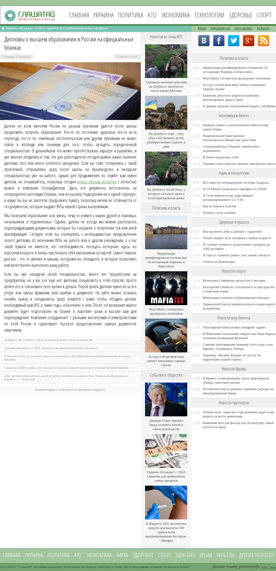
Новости (24, 56)
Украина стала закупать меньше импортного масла (239, 164)
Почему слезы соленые (219, 213)
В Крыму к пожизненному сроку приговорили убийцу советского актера (236, 380)
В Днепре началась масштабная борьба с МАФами (239, 106)
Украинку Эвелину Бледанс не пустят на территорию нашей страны (232, 357)
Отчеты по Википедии (219, 262)
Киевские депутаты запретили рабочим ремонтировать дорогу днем (231, 98)
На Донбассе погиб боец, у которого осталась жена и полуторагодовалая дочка (166, 194)
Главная (79, 14)
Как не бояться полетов (219, 206)
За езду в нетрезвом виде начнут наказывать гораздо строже (166, 361)
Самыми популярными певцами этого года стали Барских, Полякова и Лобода (238, 347)
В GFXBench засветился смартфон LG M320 (235, 189)
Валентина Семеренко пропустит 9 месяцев (234, 281)
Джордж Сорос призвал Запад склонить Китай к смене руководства (48, 339)
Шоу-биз (185, 555)
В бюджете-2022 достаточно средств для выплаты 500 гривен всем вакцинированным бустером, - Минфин (166, 532)
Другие (246, 555)
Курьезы (263, 28)
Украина (104, 14)
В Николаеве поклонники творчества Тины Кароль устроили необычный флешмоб (239, 336)
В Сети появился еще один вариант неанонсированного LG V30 (228, 198)
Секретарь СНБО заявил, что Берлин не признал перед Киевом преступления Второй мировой (66, 367)
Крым (202, 28)
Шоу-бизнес (244, 28)
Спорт (264, 14)
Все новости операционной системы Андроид (236, 183)
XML (265, 567)
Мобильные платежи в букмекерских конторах (236, 298)
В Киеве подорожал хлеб (221, 157)
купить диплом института (96, 182)
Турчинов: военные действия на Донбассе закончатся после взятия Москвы (166, 86)
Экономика (175, 14)
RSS (273, 567)
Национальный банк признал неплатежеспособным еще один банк (229, 138)
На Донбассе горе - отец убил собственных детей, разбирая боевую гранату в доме (166, 140)
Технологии (209, 14)
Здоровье (240, 14)
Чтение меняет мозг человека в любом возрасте (237, 238)
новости (264, 555)
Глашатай (25, 566)
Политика (130, 14)
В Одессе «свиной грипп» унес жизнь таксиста (236, 255)
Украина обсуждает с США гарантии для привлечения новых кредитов (57, 28)
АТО (152, 14)
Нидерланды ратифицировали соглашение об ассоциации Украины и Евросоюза (166, 260)
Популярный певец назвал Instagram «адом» (234, 327)
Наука (122, 555)
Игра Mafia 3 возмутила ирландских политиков (166, 311)
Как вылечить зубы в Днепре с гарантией (232, 232)
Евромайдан (220, 28)
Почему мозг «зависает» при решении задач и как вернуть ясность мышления (238, 414)
